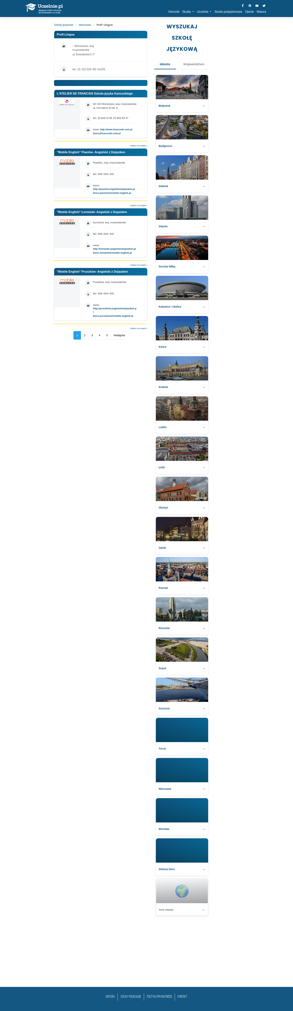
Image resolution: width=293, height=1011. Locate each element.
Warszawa (85, 24)
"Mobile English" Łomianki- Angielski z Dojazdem (92, 212)
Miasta (165, 64)
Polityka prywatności (159, 997)
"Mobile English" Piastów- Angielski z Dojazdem (91, 152)
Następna (119, 335)
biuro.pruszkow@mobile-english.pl (113, 316)
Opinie (249, 11)
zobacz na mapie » (138, 145)
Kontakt (182, 997)
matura (110, 997)
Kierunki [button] (174, 11)
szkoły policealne (131, 997)
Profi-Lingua (65, 34)
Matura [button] (261, 11)
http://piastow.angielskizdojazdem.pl (114, 189)
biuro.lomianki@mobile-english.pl (112, 252)
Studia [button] (187, 11)
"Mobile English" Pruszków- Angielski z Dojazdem (92, 271)
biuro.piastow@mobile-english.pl (112, 193)
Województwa (193, 64)
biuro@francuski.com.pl (107, 133)
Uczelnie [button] (203, 11)
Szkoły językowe (63, 24)
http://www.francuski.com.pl (116, 129)
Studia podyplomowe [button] (228, 11)
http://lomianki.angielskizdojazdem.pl (114, 248)
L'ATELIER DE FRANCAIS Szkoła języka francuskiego (95, 93)
